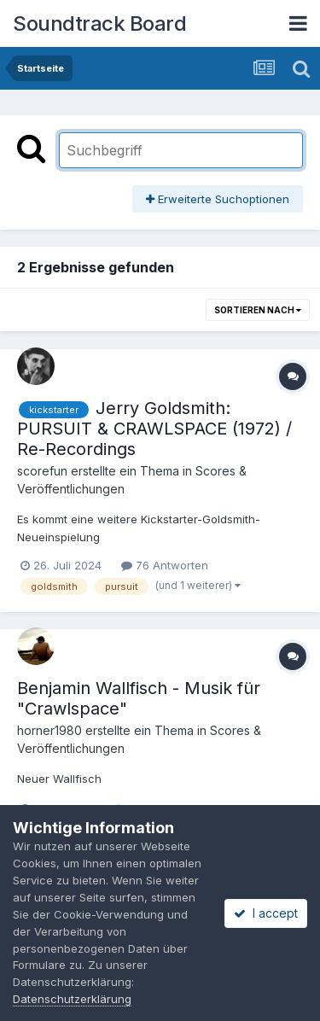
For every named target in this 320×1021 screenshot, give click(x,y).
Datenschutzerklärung (72, 999)
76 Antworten (164, 565)
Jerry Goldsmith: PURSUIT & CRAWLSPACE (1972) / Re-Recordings (154, 428)
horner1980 (49, 730)
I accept (266, 913)
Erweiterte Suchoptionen (217, 199)
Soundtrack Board (99, 23)
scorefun (42, 471)
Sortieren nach (257, 310)
